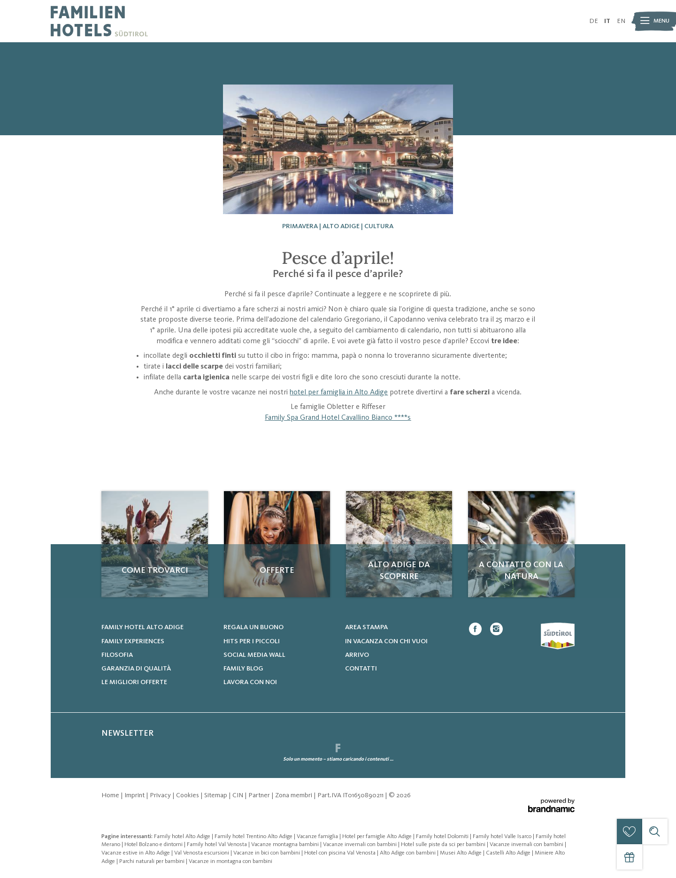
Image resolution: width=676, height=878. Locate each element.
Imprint (135, 795)
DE (593, 21)
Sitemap (216, 795)
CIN (238, 795)
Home (111, 795)
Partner (259, 795)
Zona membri (294, 795)
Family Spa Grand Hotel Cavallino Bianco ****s (338, 418)
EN (621, 21)
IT (607, 21)
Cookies (188, 795)
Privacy (161, 795)
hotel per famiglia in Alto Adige (339, 392)
